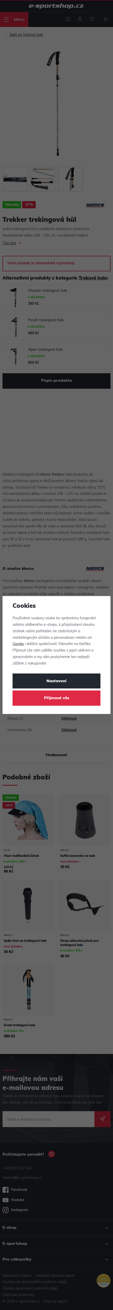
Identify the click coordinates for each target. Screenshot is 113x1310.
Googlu (18, 644)
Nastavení (56, 681)
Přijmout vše (56, 698)
